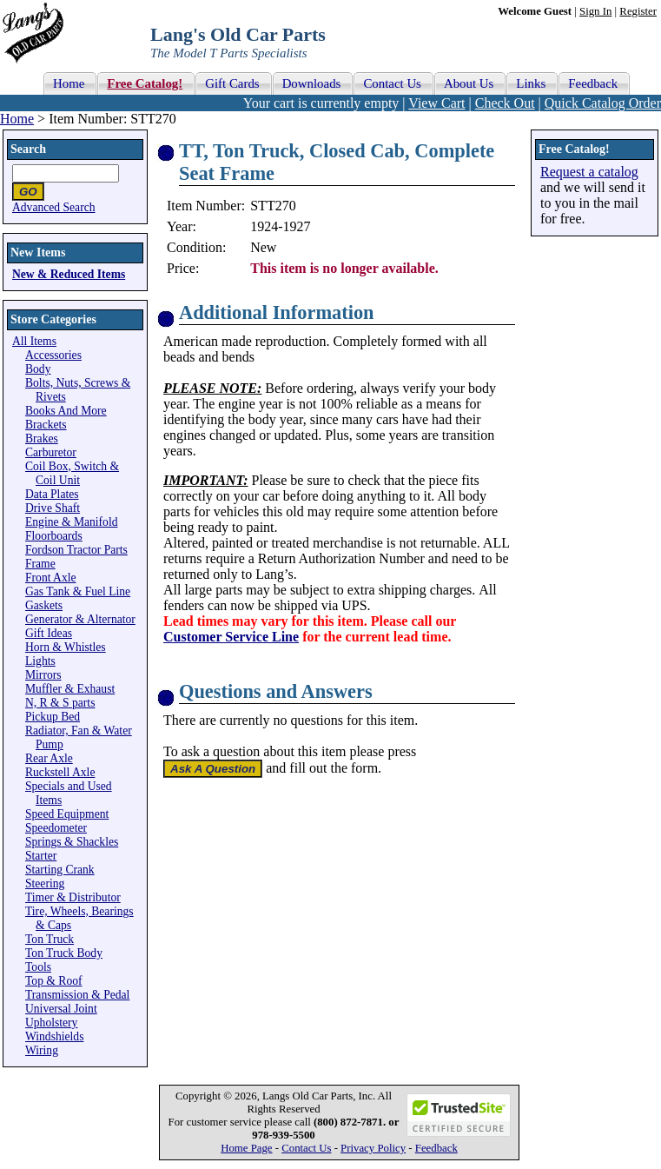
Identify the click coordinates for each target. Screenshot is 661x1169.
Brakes (41, 438)
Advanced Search (54, 207)
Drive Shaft (52, 508)
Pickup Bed (52, 716)
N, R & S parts (60, 702)
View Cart (436, 103)
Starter (40, 855)
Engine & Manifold (71, 521)
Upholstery (51, 1022)
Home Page (246, 1148)
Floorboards (54, 535)
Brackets (46, 424)
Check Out (505, 103)
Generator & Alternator (80, 619)
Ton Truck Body (63, 953)
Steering (44, 883)
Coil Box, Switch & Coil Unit (72, 473)
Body (37, 368)
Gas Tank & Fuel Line (77, 591)
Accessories (53, 355)
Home (17, 118)
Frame (40, 563)
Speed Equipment (67, 813)
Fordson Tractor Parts (76, 549)
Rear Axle (49, 758)
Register (638, 11)
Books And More (66, 410)
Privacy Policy (373, 1148)
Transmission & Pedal (77, 994)
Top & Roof (54, 980)
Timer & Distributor (73, 897)
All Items (34, 341)
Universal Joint (61, 1008)
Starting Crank (60, 869)
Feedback (436, 1148)
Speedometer (56, 827)
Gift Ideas (48, 633)
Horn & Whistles (65, 647)
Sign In (595, 11)
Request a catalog (589, 171)
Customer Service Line (231, 636)
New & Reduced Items (68, 274)
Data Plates (52, 494)
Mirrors (43, 674)
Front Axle (50, 577)
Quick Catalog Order (603, 103)
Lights (40, 661)
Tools (38, 966)
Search (28, 149)
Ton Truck (49, 939)
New (263, 247)
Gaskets (44, 605)
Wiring (41, 1050)
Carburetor (50, 452)
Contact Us (306, 1148)
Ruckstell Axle (60, 772)
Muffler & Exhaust (70, 688)
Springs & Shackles (71, 841)
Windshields (54, 1036)
